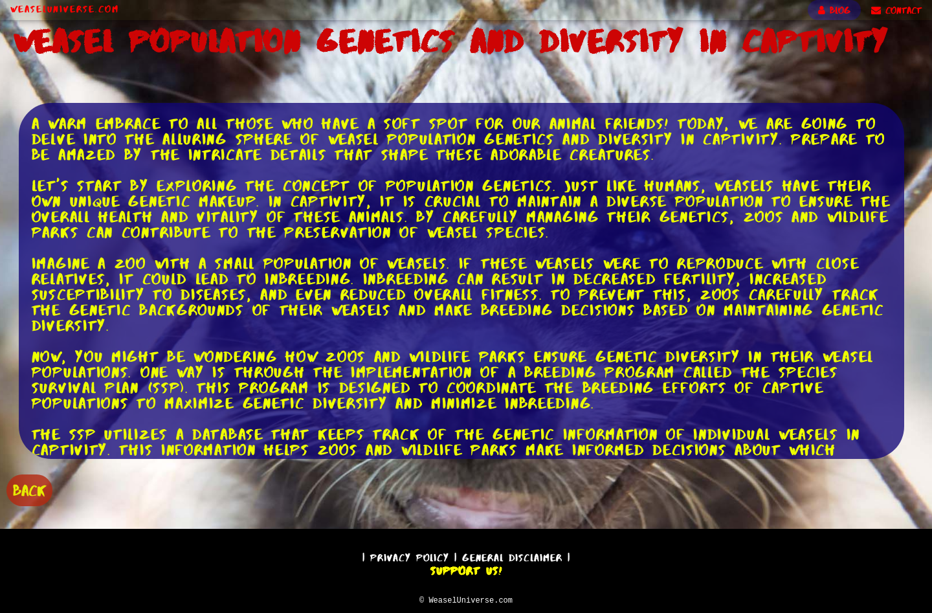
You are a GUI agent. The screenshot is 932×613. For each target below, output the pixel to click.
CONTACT (896, 10)
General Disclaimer (512, 556)
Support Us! (466, 569)
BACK (29, 489)
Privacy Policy (409, 556)
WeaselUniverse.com (64, 9)
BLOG (834, 10)
